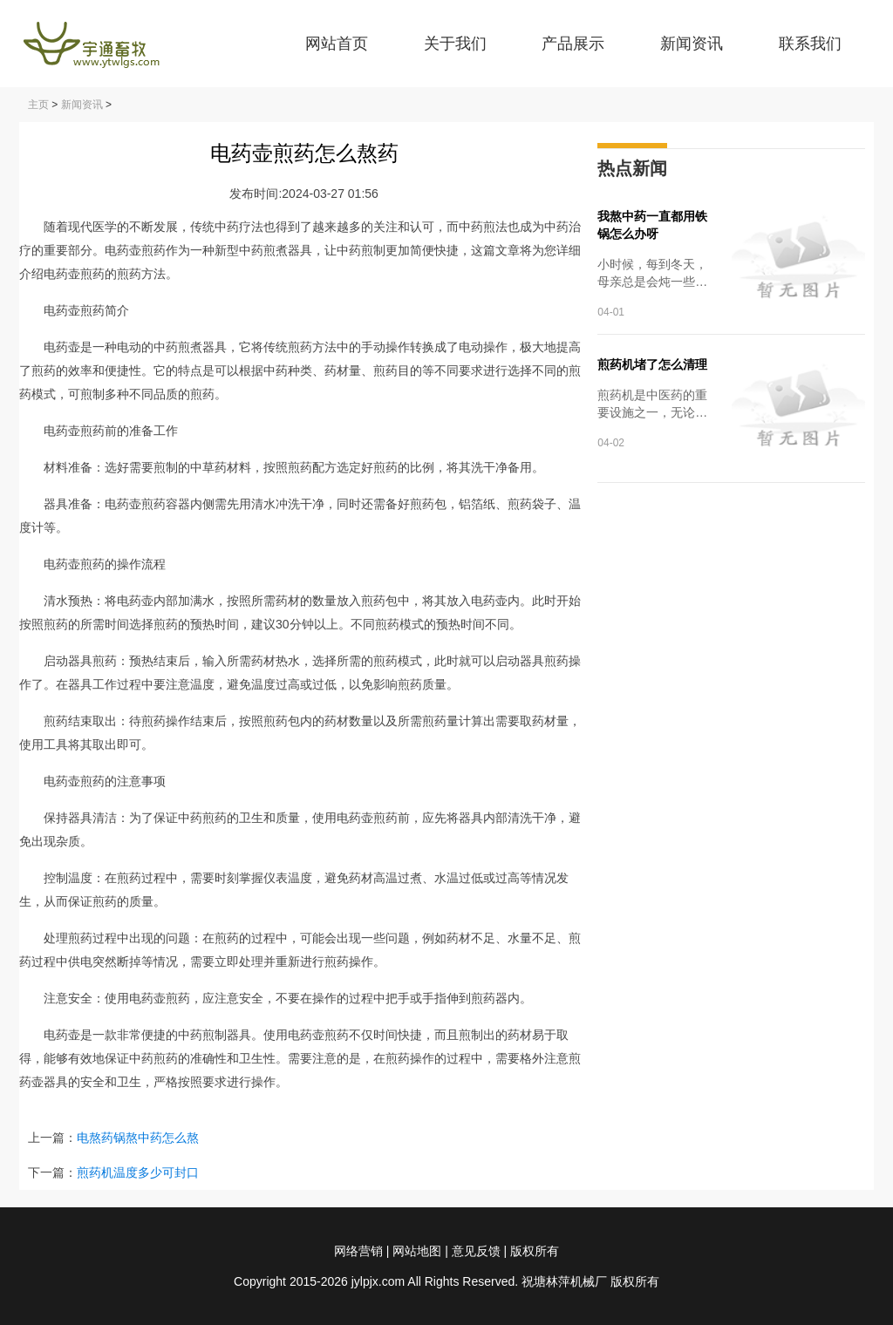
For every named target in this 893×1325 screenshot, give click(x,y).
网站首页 (336, 43)
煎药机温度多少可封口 (138, 1172)
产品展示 (573, 43)
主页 (38, 105)
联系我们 (810, 43)
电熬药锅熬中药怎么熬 (138, 1138)
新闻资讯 (691, 43)
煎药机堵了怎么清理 (652, 364)
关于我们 (455, 43)
